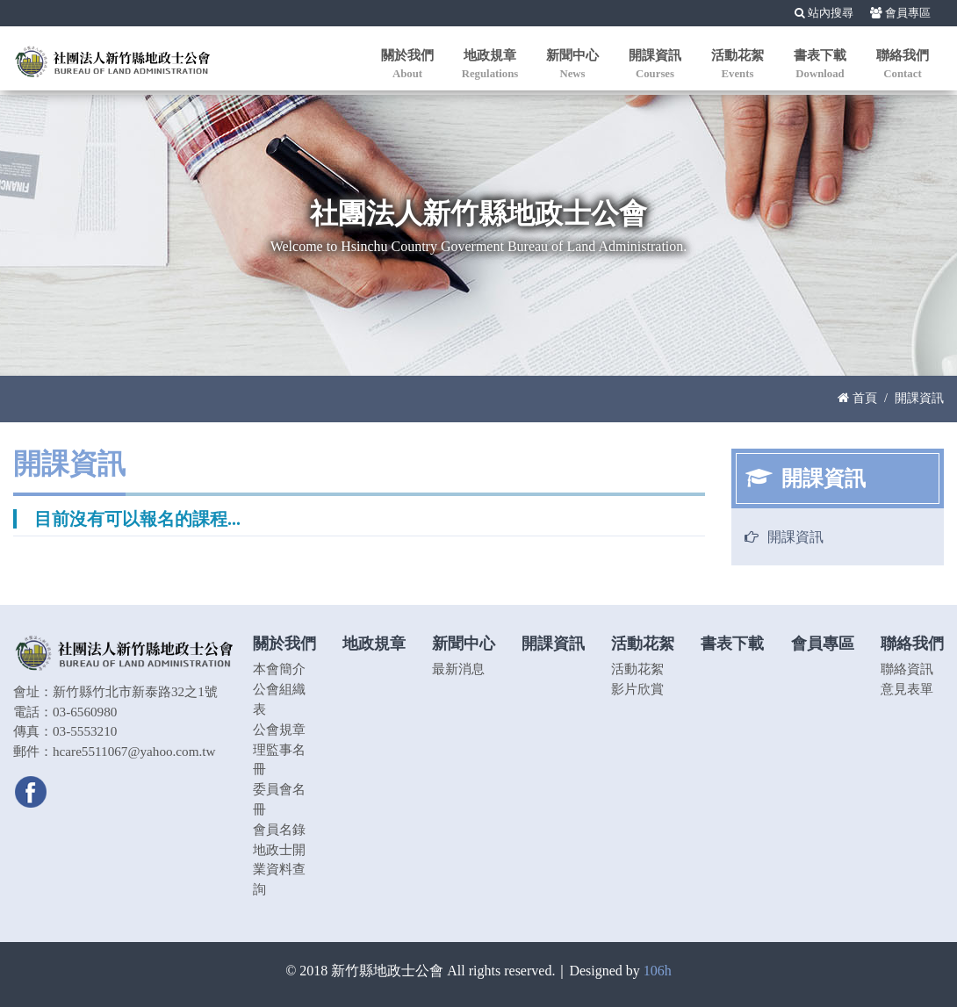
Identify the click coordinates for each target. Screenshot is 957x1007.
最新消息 (458, 668)
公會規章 (279, 729)
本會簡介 (279, 668)
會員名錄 (279, 829)
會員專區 (900, 13)
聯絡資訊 (907, 668)
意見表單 (907, 688)
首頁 (857, 398)
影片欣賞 (637, 688)
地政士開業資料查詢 (279, 869)
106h (658, 970)
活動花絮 (637, 668)
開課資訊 (795, 536)
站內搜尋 (824, 13)
